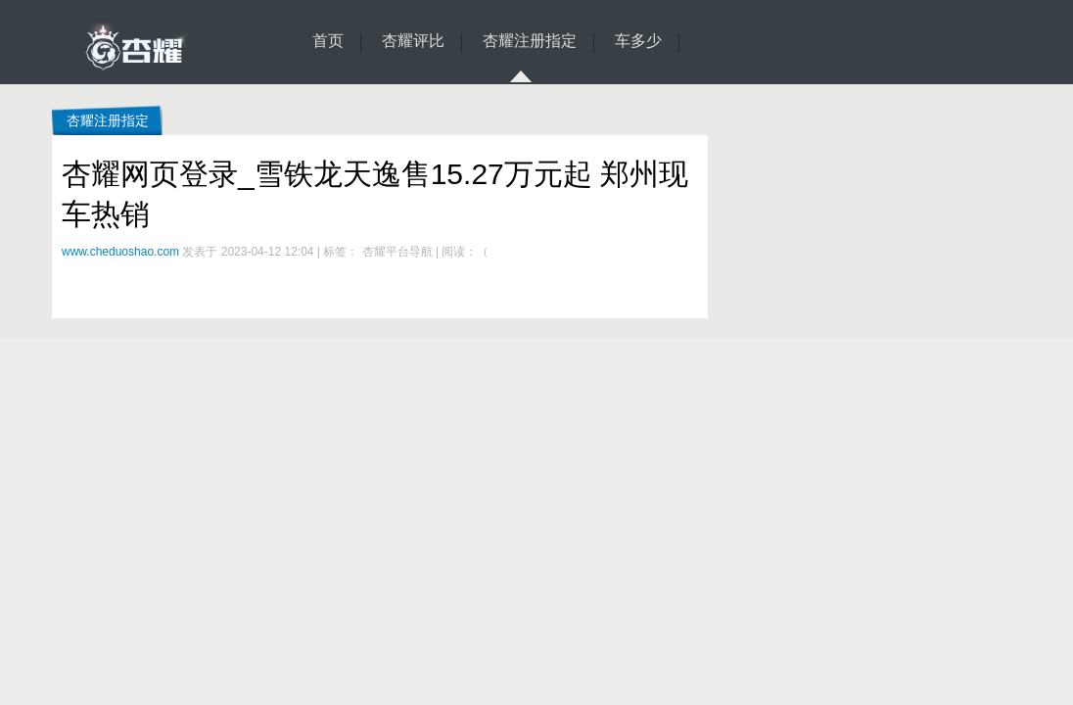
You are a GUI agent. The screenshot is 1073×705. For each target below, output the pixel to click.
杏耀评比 (413, 41)
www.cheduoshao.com (120, 251)
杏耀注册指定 (530, 43)
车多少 (638, 41)
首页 (328, 41)
